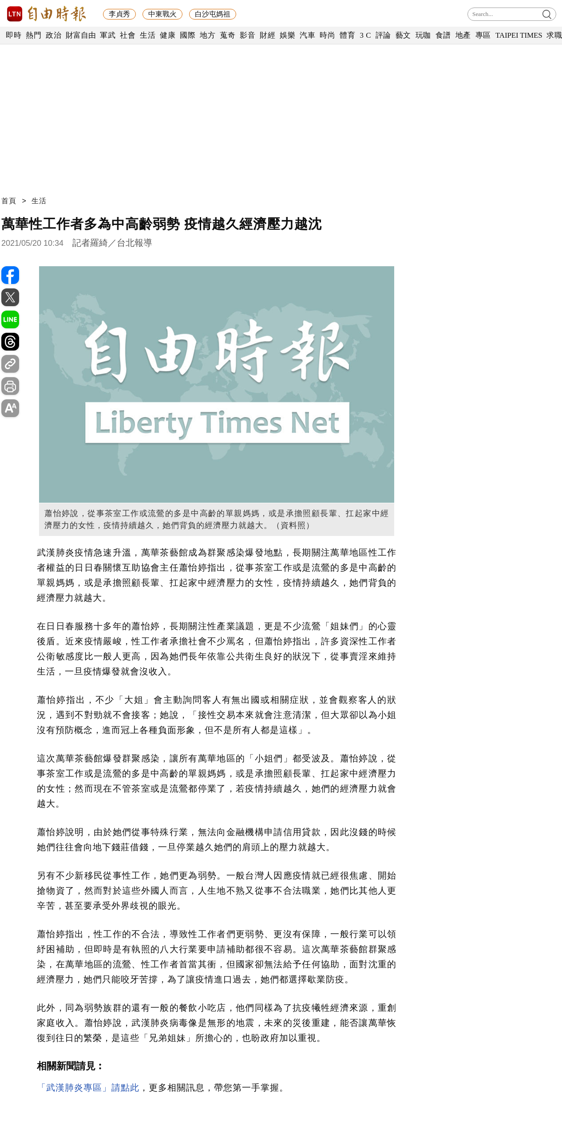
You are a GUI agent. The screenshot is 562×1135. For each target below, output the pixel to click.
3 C (365, 35)
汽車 (307, 35)
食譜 (443, 35)
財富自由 (80, 35)
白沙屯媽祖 (212, 14)
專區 (483, 35)
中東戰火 (162, 14)
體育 (347, 35)
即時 (13, 35)
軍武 (107, 35)
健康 (167, 35)
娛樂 (287, 35)
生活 (147, 35)
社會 (127, 35)
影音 (247, 35)
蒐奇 (227, 35)
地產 (463, 35)
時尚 (327, 35)
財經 (267, 35)
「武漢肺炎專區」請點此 (88, 1087)
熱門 (33, 35)
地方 (207, 35)
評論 (383, 35)
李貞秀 (119, 14)
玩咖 (423, 35)
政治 (53, 35)
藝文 (403, 35)
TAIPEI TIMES (518, 35)
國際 (187, 35)
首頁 (8, 201)
